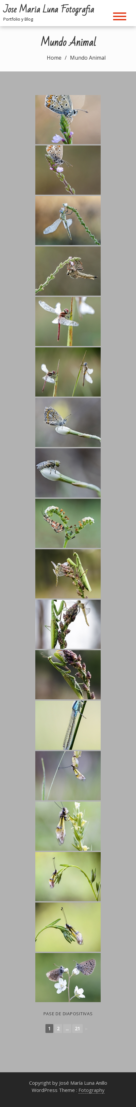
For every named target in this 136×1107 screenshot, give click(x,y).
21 (77, 1028)
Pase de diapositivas (68, 1014)
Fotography (91, 1090)
